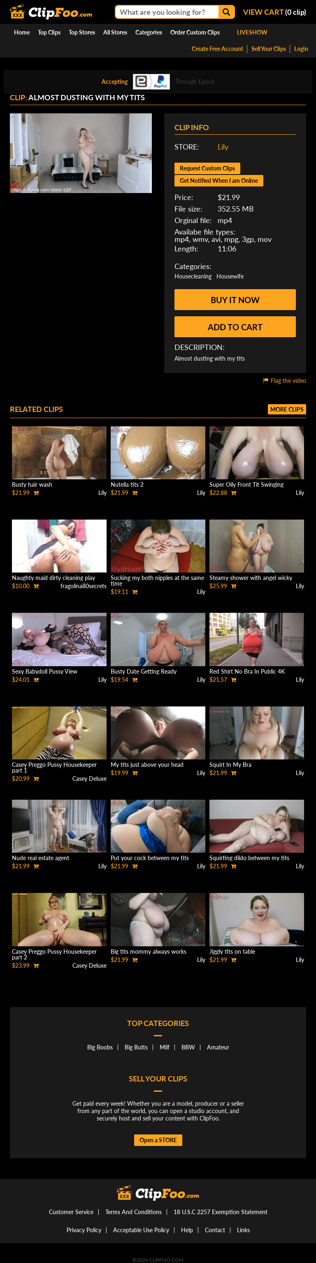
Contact (215, 1229)
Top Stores (82, 32)
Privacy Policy (84, 1229)
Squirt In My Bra (230, 764)
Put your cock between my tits (150, 857)
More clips (287, 409)
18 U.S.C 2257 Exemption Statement (220, 1211)
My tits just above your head (147, 764)
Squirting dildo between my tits (249, 857)
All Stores (115, 32)
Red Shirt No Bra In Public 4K (247, 671)
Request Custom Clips (207, 168)
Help (187, 1229)
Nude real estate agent (40, 857)
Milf (165, 1047)
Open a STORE (158, 1139)
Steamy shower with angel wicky (250, 577)
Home (22, 32)
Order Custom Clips (195, 32)
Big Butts (136, 1047)
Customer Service (71, 1211)
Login (301, 48)
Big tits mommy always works (148, 951)
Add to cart (235, 327)
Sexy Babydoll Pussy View (44, 671)
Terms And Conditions (133, 1211)
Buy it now (235, 300)
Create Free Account (217, 48)
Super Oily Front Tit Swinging (246, 484)
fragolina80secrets (83, 585)
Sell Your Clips (268, 48)
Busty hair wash (32, 484)
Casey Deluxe (89, 778)
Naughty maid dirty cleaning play (53, 577)
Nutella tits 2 (127, 484)
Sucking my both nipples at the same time (157, 580)
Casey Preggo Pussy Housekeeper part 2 (54, 954)
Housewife (230, 276)
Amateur (218, 1047)
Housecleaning (192, 276)
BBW (188, 1047)
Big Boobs (100, 1047)
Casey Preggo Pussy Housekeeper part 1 (54, 767)
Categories (148, 32)
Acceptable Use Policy (141, 1229)
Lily (223, 146)
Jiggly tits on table (232, 951)
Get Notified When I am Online (219, 180)
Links (243, 1229)
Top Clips (49, 32)
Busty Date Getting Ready (144, 671)
